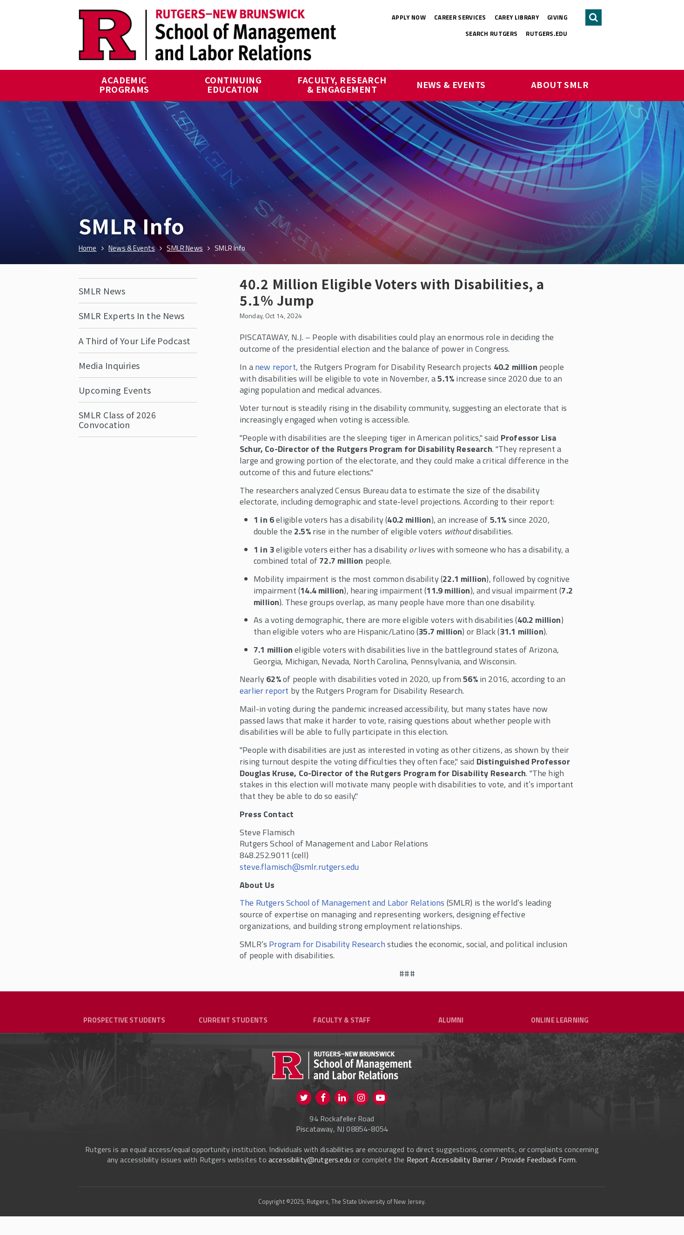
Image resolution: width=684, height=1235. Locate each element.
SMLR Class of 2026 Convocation (117, 419)
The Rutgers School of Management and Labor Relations (342, 902)
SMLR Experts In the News (132, 315)
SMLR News (102, 291)
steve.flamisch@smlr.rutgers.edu (299, 866)
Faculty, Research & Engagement (343, 84)
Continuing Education (234, 84)
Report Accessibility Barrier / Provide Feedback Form (491, 1178)
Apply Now (409, 17)
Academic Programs (124, 84)
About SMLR (560, 84)
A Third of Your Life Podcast (135, 340)
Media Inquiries (109, 365)
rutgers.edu (546, 33)
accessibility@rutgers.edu (309, 1178)
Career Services (460, 17)
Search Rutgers (491, 33)
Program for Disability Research (327, 944)
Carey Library (517, 17)
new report (275, 367)
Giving (557, 17)
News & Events (451, 84)
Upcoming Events (115, 390)
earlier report (264, 690)
